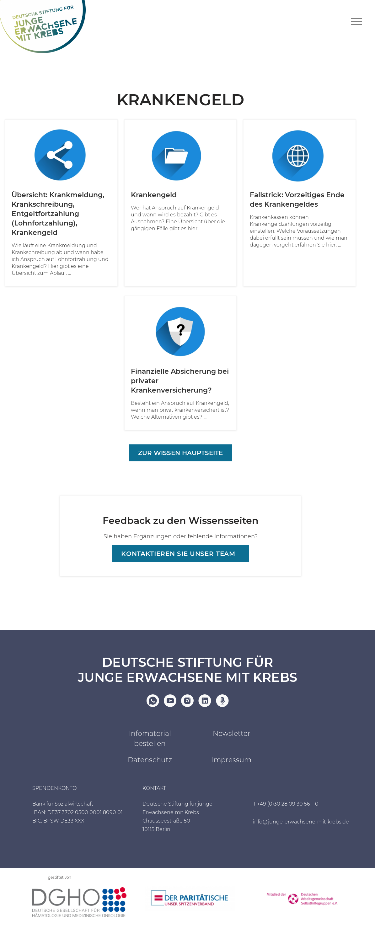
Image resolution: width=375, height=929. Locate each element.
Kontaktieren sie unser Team (178, 553)
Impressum (231, 760)
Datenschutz (150, 760)
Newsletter (231, 733)
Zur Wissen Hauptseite (180, 453)
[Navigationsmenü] (356, 21)
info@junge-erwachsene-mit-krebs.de (301, 822)
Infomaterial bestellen (150, 738)
